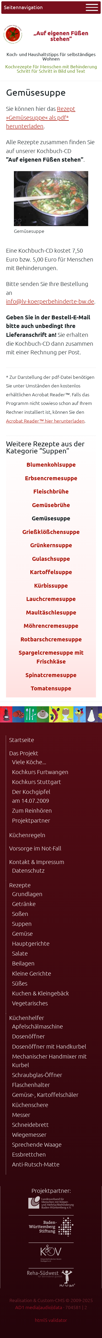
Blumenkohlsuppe (51, 464)
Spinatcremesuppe (51, 675)
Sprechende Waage (37, 1144)
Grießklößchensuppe (51, 531)
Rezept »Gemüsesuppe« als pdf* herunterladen (40, 117)
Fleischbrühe (51, 491)
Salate (20, 953)
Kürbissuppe (51, 585)
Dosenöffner (28, 1036)
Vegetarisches (30, 1003)
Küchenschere (30, 1105)
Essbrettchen (29, 1154)
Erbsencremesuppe (51, 478)
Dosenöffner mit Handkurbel (49, 1046)
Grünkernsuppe (51, 545)
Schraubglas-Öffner (37, 1075)
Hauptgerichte (31, 943)
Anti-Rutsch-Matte (36, 1164)
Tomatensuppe (51, 688)
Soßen (20, 913)
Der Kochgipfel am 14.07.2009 (31, 796)
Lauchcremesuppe (51, 598)
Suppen (22, 923)
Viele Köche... (29, 762)
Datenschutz (28, 870)
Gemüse (22, 933)
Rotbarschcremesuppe (51, 639)
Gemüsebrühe (51, 505)
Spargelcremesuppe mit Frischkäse (51, 657)
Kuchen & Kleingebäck (40, 993)
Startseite (21, 740)
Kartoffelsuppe (51, 572)
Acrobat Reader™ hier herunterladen (45, 420)
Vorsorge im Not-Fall (35, 848)
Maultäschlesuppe (51, 612)
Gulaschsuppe (51, 558)
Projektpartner (31, 820)
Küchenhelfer (26, 1017)
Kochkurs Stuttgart (36, 782)
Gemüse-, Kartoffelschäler (45, 1094)
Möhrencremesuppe (51, 625)
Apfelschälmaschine (37, 1026)
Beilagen (23, 963)
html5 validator (51, 1320)
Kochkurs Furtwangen (40, 772)
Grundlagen (27, 894)
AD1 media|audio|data (38, 1307)
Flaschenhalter (31, 1084)
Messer (21, 1114)
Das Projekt (23, 753)
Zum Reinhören (32, 810)
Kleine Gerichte (31, 973)
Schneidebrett (30, 1124)
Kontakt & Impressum (36, 862)
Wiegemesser (29, 1134)
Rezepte (20, 885)
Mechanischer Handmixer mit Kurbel (49, 1060)
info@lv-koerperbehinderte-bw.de (50, 301)
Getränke (24, 904)
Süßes (19, 983)
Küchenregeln (27, 835)
